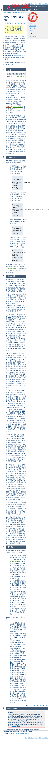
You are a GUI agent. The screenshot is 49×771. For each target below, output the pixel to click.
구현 (30, 23)
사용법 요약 (32, 26)
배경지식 (32, 28)
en (13, 23)
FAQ (36, 4)
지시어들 (31, 4)
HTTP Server (13, 12)
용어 (39, 4)
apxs (20, 55)
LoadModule (20, 76)
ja (18, 23)
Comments (32, 36)
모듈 (26, 4)
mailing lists (16, 726)
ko (22, 23)
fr (16, 23)
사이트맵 (45, 4)
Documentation (22, 12)
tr (25, 23)
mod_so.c (14, 82)
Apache (5, 12)
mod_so (9, 76)
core (8, 88)
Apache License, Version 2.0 (23, 733)
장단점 (31, 30)
